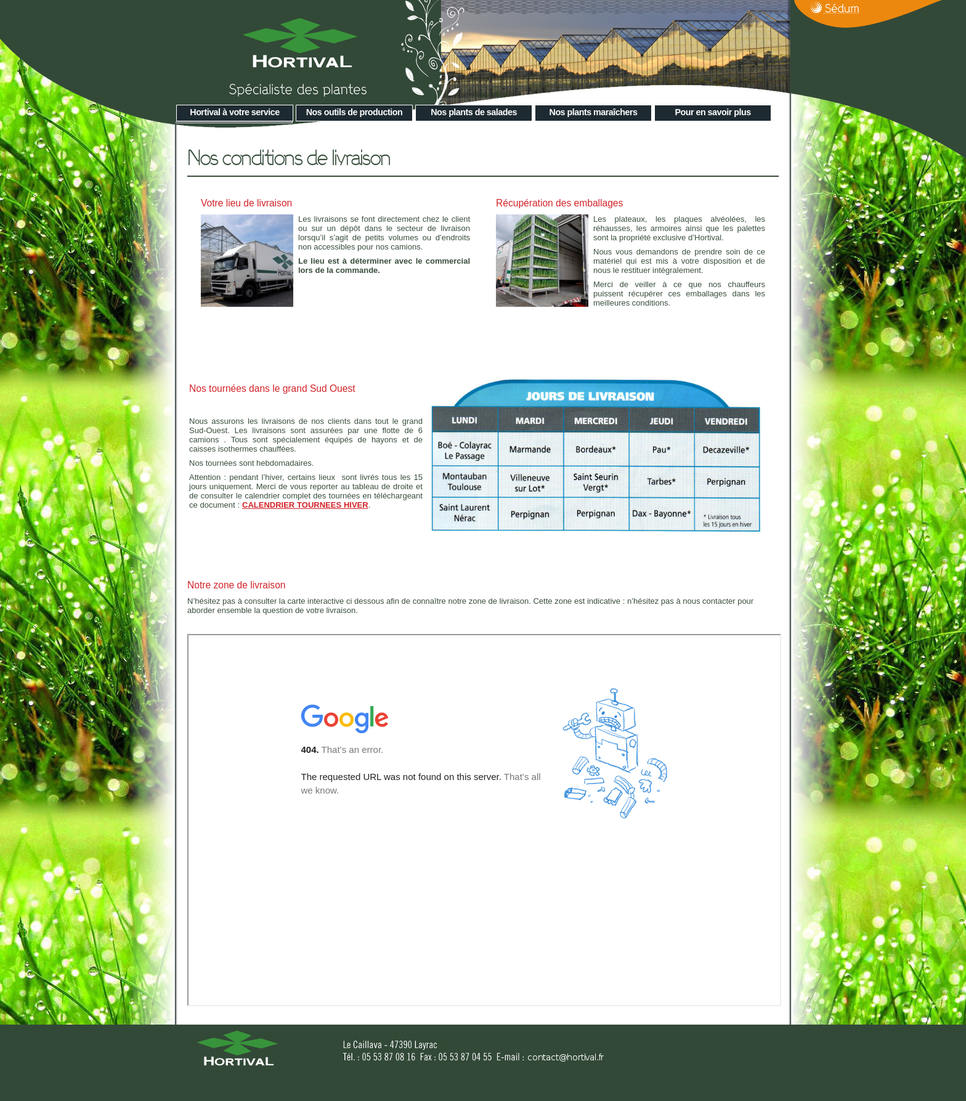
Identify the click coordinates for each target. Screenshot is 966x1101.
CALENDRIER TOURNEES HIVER (305, 505)
